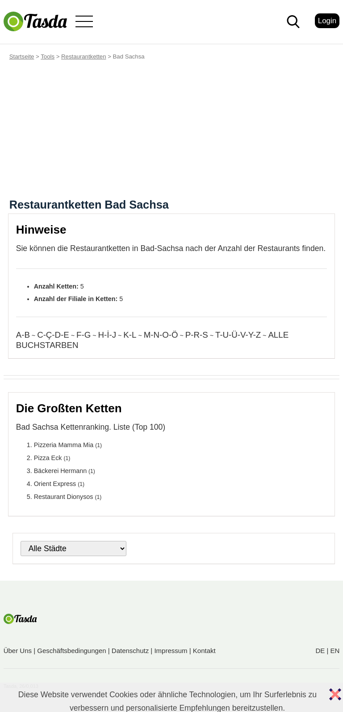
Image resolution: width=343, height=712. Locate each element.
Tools (47, 56)
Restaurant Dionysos (63, 496)
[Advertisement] (171, 131)
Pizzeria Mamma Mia (63, 444)
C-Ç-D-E (53, 334)
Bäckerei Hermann (60, 470)
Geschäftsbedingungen (71, 650)
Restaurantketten (83, 56)
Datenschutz (130, 650)
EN (334, 650)
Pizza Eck (48, 457)
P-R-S (196, 334)
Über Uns (18, 650)
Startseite (21, 56)
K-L (129, 334)
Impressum (170, 650)
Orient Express (55, 483)
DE (320, 650)
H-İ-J (107, 334)
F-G (83, 334)
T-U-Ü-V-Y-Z (238, 334)
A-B (23, 334)
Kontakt (204, 650)
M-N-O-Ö (161, 334)
